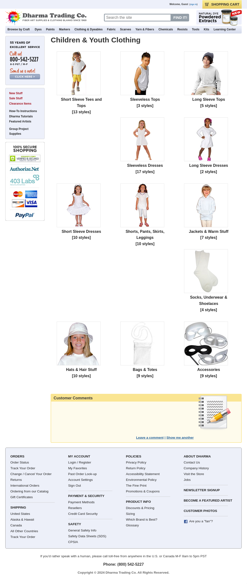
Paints (50, 29)
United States (20, 514)
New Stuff (15, 93)
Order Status (19, 462)
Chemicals (165, 29)
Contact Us (192, 462)
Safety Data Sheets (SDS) (87, 536)
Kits (206, 29)
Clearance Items (20, 103)
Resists (182, 29)
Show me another (180, 437)
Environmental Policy (141, 480)
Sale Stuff (15, 98)
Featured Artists (20, 121)
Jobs (187, 480)
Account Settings (80, 480)
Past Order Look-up (82, 474)
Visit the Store (194, 474)
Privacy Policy (136, 462)
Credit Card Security (83, 514)
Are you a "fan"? (201, 521)
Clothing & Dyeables (89, 29)
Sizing (130, 514)
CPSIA (73, 542)
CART (222, 4)
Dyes (38, 29)
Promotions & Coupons (143, 491)
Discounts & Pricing (140, 508)
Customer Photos (200, 511)
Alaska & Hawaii (22, 519)
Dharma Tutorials (21, 116)
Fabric (111, 29)
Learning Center (224, 29)
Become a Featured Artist (208, 500)
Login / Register (79, 462)
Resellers (75, 508)
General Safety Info (82, 530)
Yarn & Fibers (145, 29)
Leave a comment (150, 437)
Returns (16, 480)
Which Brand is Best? (141, 519)
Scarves (125, 29)
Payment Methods (81, 502)
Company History (196, 468)
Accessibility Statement (143, 474)
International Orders (24, 485)
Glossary (132, 525)
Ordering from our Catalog (29, 491)
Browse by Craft (18, 29)
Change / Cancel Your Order (31, 474)
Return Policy (135, 468)
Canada (16, 525)
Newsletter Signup (202, 490)
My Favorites (77, 468)
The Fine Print (136, 485)
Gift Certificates (21, 497)
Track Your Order (22, 468)
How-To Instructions (23, 111)
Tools (195, 29)
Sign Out (74, 485)
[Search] (137, 17)
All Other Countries (24, 531)
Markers (64, 29)
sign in (193, 4)
